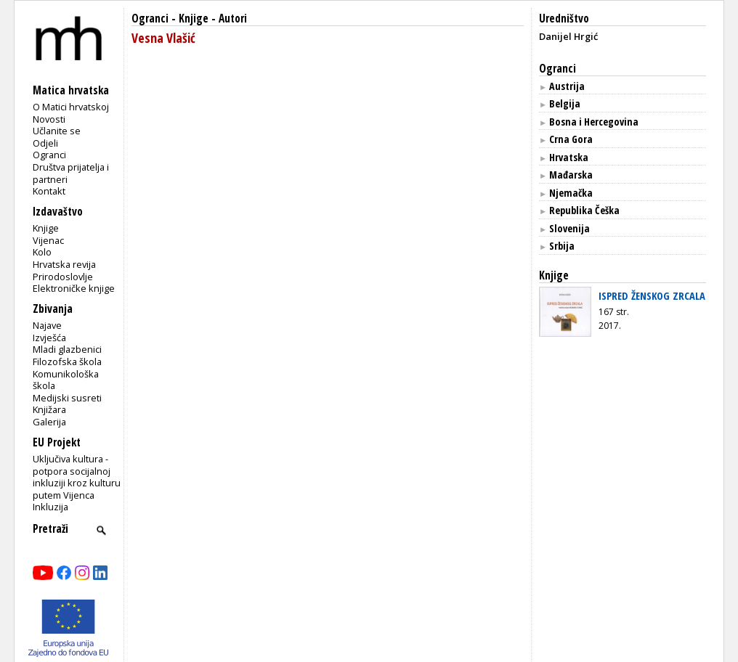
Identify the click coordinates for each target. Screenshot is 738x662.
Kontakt (49, 190)
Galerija (49, 421)
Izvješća (49, 337)
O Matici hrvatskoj (71, 106)
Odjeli (45, 143)
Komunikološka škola (66, 380)
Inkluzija (50, 506)
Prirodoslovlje (63, 276)
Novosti (49, 119)
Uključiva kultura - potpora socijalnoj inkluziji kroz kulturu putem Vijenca (77, 477)
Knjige (46, 227)
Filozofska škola (67, 361)
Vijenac (48, 240)
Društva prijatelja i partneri (71, 173)
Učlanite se (57, 130)
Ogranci (49, 154)
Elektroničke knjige (74, 288)
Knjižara (49, 409)
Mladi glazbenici (67, 349)
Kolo (42, 251)
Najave (47, 325)
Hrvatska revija (64, 264)
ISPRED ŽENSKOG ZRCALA (652, 295)
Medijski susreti (67, 397)
